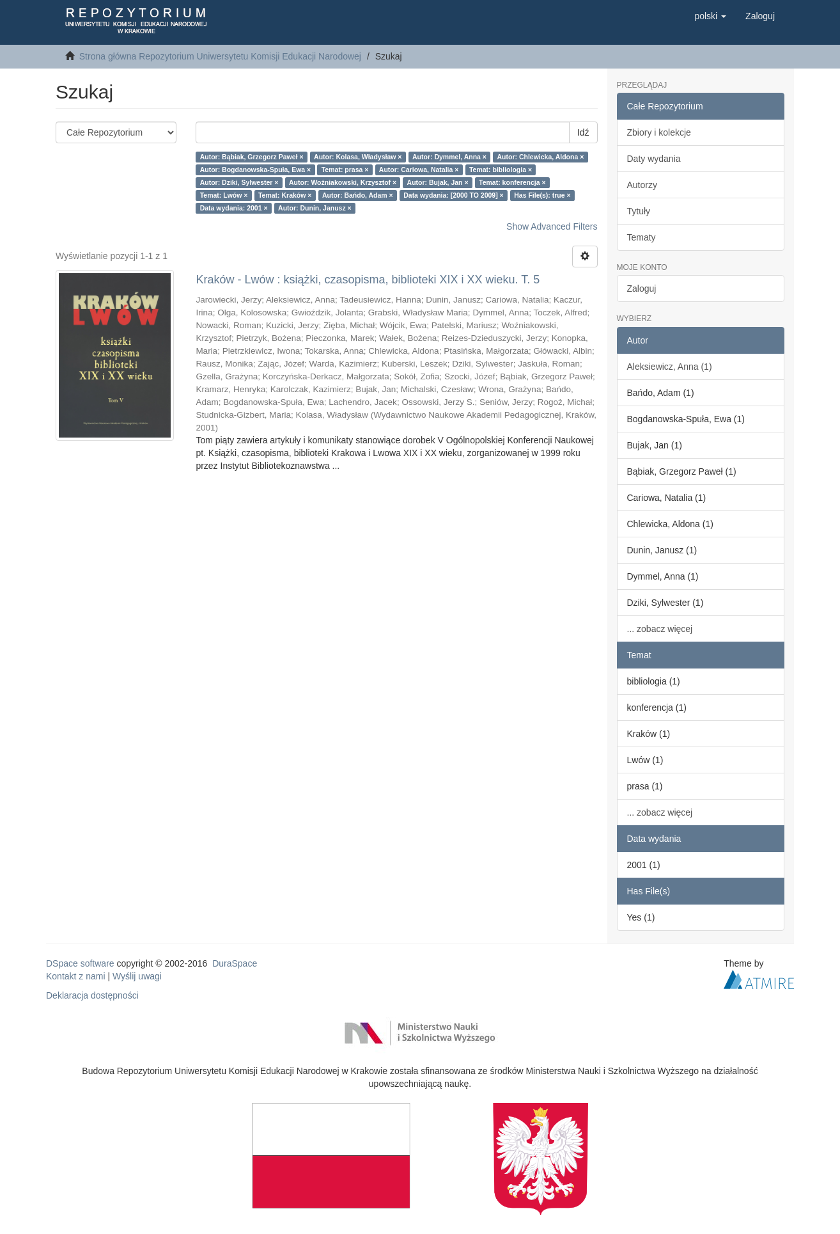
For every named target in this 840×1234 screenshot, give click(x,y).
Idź (583, 132)
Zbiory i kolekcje (659, 132)
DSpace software (80, 963)
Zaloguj (642, 288)
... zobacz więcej (660, 629)
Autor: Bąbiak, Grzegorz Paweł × (252, 157)
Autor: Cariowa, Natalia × (419, 169)
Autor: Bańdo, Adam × (357, 195)
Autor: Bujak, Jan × (438, 182)
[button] (710, 16)
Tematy (641, 237)
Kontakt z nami (75, 976)
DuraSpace (234, 963)
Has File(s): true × (542, 195)
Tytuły (639, 211)
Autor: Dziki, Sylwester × (239, 182)
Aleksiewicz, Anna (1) (669, 366)
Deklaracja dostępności (92, 995)
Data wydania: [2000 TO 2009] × (453, 195)
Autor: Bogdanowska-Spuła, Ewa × (255, 169)
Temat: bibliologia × (500, 169)
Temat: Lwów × (224, 195)
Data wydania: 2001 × (234, 208)
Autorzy (642, 185)
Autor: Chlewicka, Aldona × (540, 157)
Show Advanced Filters (551, 226)
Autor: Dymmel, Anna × (449, 157)
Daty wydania (654, 159)
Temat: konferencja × (512, 182)
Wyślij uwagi (137, 976)
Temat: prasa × (345, 169)
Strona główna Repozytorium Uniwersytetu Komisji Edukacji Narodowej (220, 56)
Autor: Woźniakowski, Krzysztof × (342, 182)
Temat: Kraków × (285, 195)
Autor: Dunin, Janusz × (315, 208)
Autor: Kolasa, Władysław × (357, 157)
